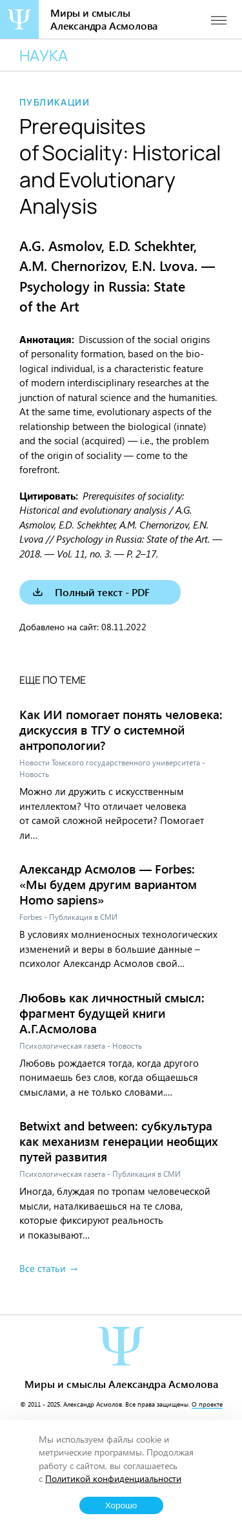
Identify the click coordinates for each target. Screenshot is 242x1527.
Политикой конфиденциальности (113, 1478)
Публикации (54, 102)
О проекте (207, 1404)
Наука (43, 55)
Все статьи (42, 1268)
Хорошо (121, 1505)
